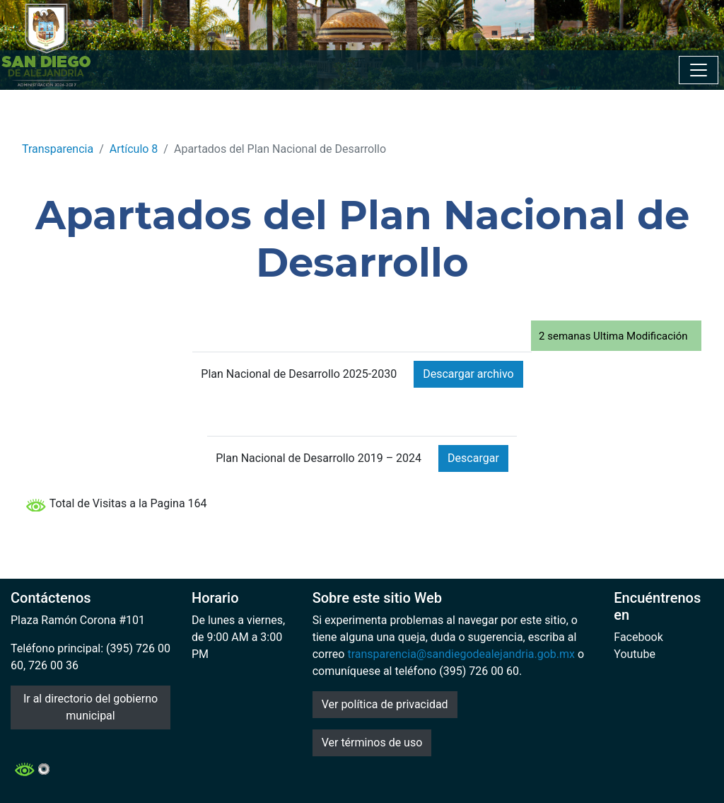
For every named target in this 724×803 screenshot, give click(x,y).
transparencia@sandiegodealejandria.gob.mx (461, 654)
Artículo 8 (134, 149)
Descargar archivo (468, 374)
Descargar (473, 458)
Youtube (634, 654)
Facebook (638, 637)
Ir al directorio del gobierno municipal (90, 707)
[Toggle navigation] (698, 70)
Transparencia (57, 149)
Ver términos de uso (372, 742)
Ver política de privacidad (385, 704)
